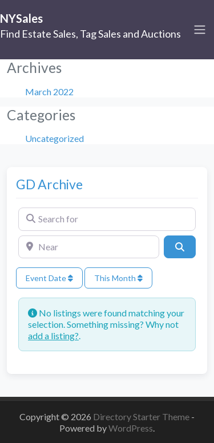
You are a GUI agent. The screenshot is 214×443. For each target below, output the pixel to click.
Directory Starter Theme (142, 416)
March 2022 (49, 91)
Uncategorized (54, 138)
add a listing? (53, 335)
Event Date (49, 278)
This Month (118, 278)
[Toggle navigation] (199, 30)
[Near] (88, 246)
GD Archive (49, 184)
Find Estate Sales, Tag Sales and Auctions (90, 33)
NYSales (21, 18)
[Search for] (107, 219)
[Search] (180, 246)
